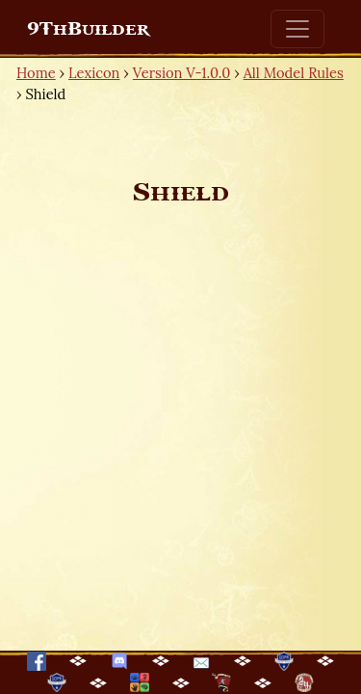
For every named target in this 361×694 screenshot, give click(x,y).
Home (36, 73)
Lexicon (93, 73)
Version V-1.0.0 (182, 73)
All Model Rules (294, 73)
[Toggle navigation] (297, 29)
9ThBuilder (88, 29)
